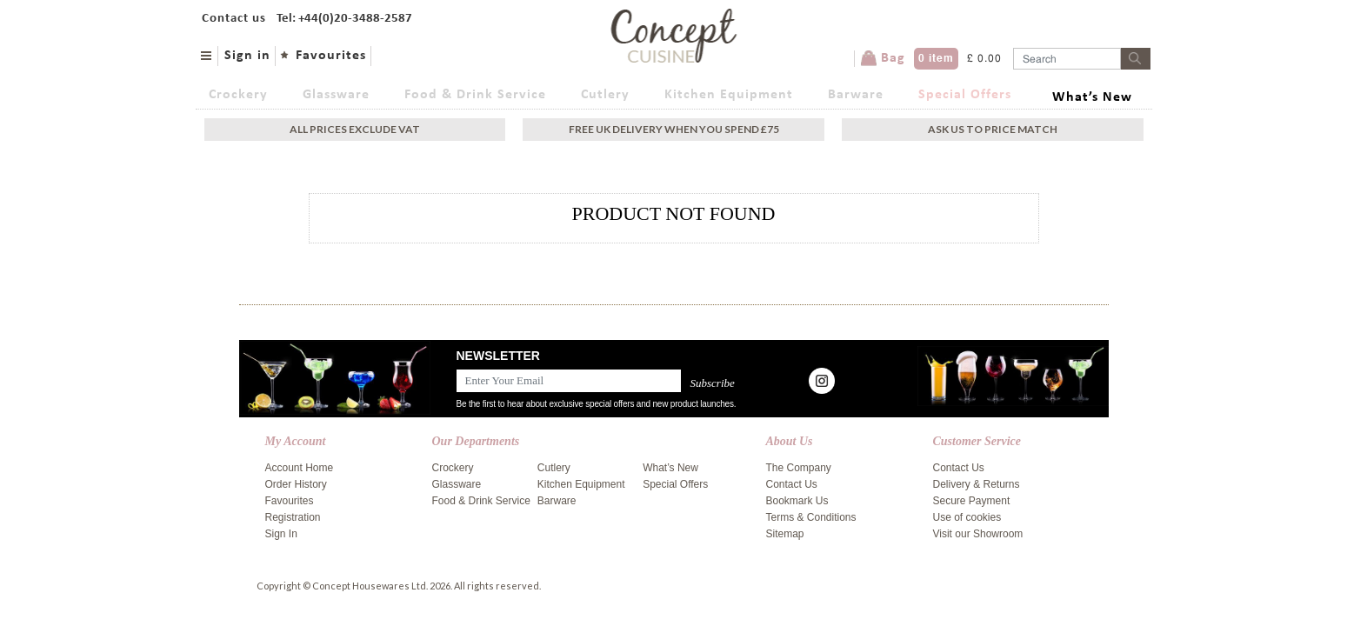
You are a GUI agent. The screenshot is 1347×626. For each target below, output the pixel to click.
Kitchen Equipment (728, 95)
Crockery (238, 95)
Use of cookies (967, 517)
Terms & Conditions (811, 517)
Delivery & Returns (976, 484)
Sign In (281, 534)
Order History (296, 484)
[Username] (1067, 59)
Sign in (247, 56)
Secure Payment (971, 501)
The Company (798, 468)
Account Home (299, 468)
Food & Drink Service (475, 95)
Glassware (336, 95)
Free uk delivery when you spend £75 (674, 129)
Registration (293, 517)
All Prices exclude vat (355, 129)
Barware (856, 95)
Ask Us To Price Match (992, 129)
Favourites (331, 56)
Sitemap (785, 534)
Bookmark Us (797, 501)
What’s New (1092, 97)
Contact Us (791, 484)
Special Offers (964, 95)
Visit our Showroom (978, 534)
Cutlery (605, 95)
